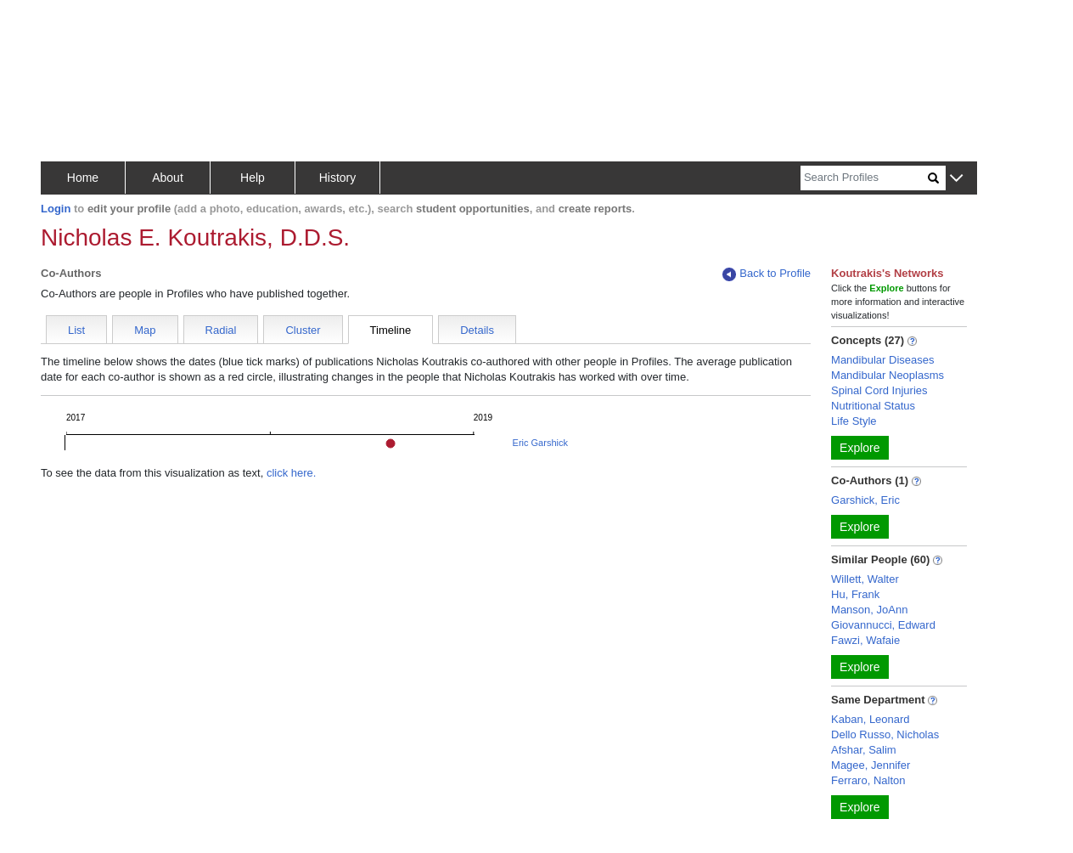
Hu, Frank (855, 594)
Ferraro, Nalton (868, 780)
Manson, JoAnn (869, 609)
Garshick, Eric (865, 500)
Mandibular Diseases (882, 359)
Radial (221, 330)
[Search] (864, 178)
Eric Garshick (540, 443)
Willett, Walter (865, 579)
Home (82, 177)
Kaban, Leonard (870, 719)
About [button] (167, 177)
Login (55, 208)
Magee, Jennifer (870, 765)
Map (144, 330)
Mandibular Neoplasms (887, 375)
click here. (292, 472)
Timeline (391, 330)
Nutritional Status (873, 405)
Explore (859, 448)
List (76, 330)
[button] (956, 178)
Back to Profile (766, 274)
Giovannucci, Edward (883, 625)
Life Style (853, 421)
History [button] (338, 177)
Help (252, 177)
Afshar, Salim (863, 749)
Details (477, 330)
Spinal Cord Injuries (879, 390)
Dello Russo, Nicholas (885, 734)
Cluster (302, 330)
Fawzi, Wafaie (865, 640)
